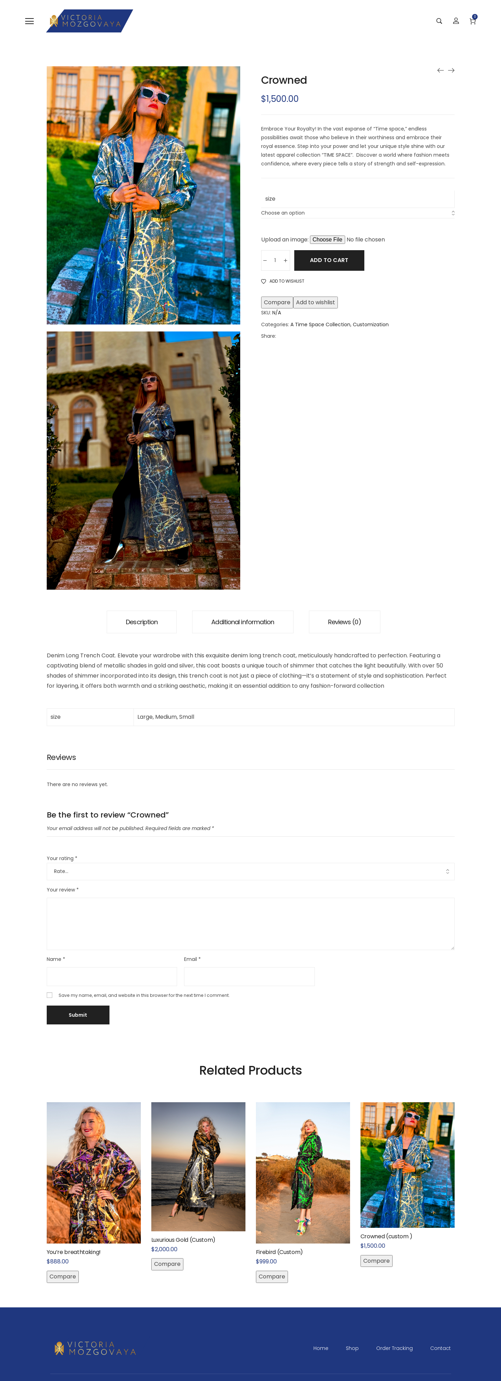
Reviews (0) (344, 622)
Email (192, 959)
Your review (63, 889)
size (270, 199)
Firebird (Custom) (279, 1252)
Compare (277, 303)
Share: (268, 336)
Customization (371, 324)
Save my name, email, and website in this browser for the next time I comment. (144, 995)
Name (56, 959)
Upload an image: (285, 240)
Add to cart (334, 260)
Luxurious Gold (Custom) (183, 1240)
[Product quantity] (275, 261)
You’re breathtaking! (74, 1252)
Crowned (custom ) (386, 1236)
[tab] (142, 622)
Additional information (242, 622)
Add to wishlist (315, 303)
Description (142, 622)
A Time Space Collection (320, 324)
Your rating (62, 858)
